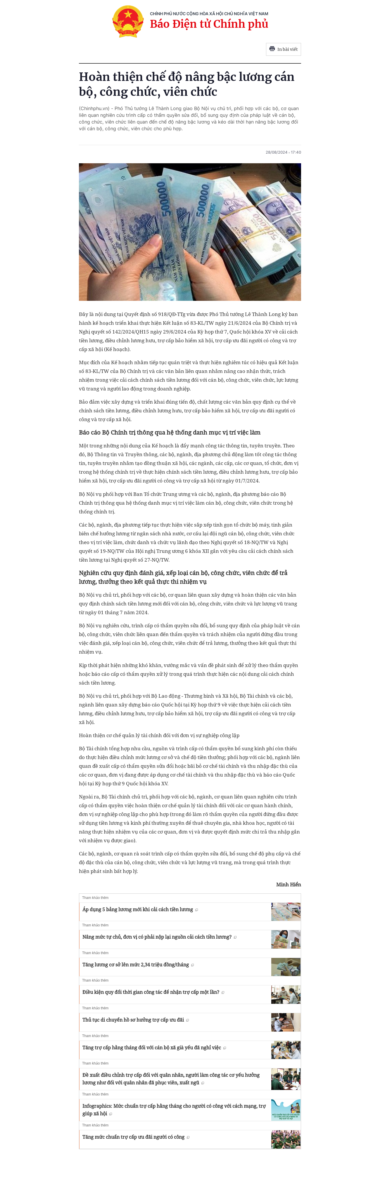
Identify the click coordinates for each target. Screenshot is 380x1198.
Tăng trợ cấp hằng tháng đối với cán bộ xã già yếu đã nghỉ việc (154, 1047)
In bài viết (283, 49)
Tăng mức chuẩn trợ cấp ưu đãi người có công (135, 1137)
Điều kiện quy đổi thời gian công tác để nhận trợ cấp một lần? (153, 992)
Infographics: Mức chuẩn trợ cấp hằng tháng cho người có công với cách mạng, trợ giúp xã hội (174, 1110)
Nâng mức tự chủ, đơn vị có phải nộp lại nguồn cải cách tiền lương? (159, 937)
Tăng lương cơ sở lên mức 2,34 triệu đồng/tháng (138, 964)
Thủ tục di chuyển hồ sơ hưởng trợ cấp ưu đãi (135, 1020)
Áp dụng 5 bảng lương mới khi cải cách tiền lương (140, 909)
